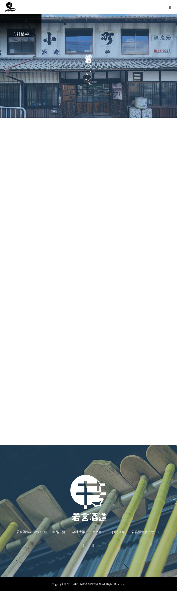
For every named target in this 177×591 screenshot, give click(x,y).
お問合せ (118, 532)
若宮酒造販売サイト (146, 532)
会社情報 (78, 532)
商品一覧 (58, 532)
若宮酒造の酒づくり (30, 532)
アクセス (98, 532)
